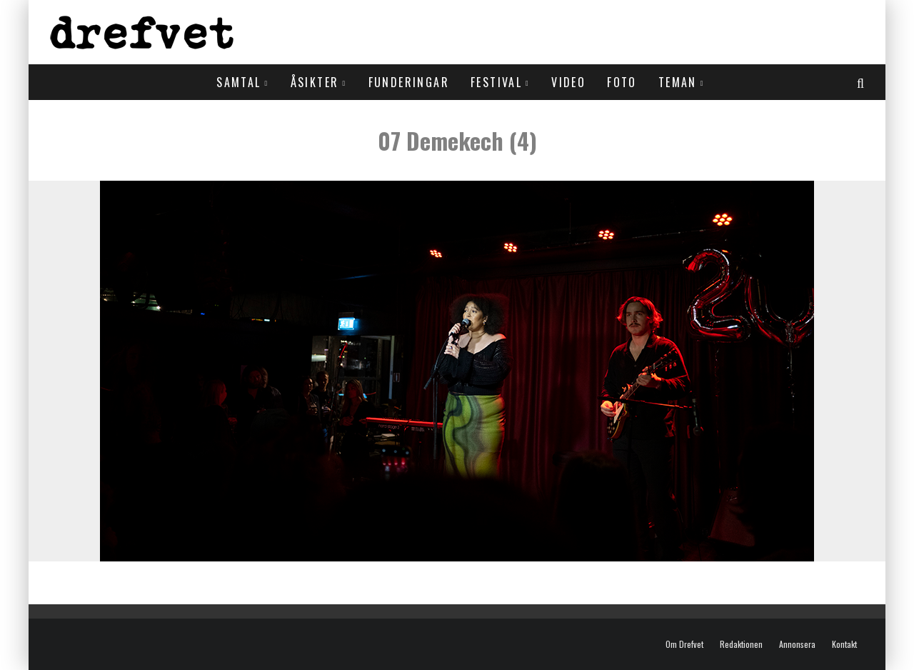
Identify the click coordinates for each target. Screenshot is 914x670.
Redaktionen (741, 644)
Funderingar (408, 82)
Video (568, 82)
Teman (677, 82)
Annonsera (797, 644)
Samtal (238, 82)
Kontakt (844, 644)
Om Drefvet (684, 644)
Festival (496, 82)
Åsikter (315, 82)
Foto (622, 82)
